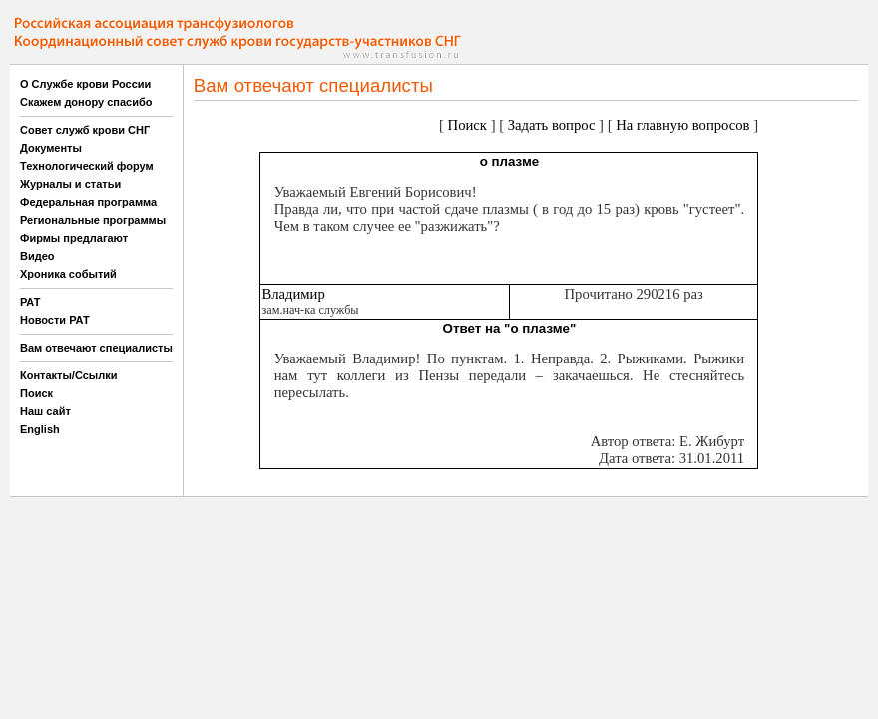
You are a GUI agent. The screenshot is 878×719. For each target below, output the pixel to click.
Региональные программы (93, 220)
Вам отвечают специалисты (96, 348)
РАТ (30, 302)
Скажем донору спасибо (86, 102)
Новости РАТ (55, 320)
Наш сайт (45, 411)
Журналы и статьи (70, 184)
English (40, 429)
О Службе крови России (85, 84)
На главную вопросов (682, 125)
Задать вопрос (552, 125)
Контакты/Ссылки (69, 375)
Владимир (292, 294)
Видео (37, 256)
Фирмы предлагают (74, 238)
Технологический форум (87, 166)
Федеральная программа (88, 202)
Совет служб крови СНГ (85, 130)
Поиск (36, 393)
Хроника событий (68, 274)
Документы (51, 148)
